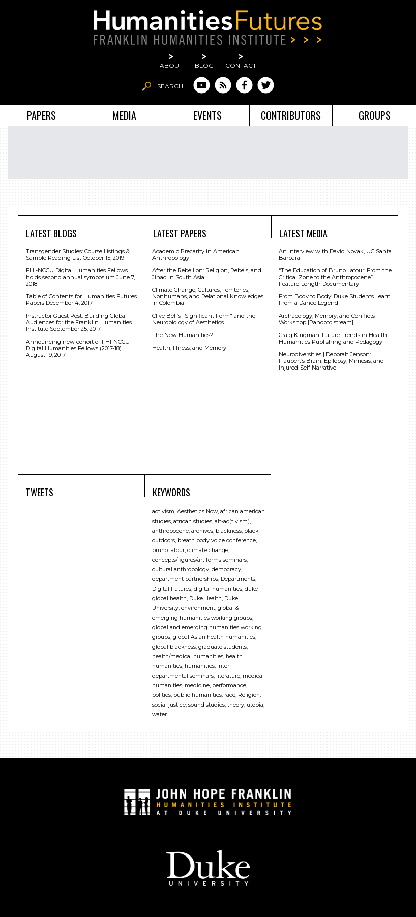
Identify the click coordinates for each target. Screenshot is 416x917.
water (159, 714)
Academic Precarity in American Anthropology (196, 254)
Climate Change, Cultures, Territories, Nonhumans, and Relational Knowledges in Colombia (207, 296)
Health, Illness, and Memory (189, 347)
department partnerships (185, 579)
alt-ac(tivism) (232, 521)
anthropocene (170, 531)
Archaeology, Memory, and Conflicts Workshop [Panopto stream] (327, 319)
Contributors (291, 115)
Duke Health (205, 598)
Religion (249, 695)
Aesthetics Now (197, 511)
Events (207, 115)
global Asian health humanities (214, 637)
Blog (204, 65)
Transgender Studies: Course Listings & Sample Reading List (78, 254)
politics (161, 695)
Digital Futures (171, 589)
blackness (229, 531)
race (229, 695)
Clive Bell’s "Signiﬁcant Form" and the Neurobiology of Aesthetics (203, 319)
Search (170, 86)
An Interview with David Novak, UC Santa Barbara (335, 254)
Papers (41, 115)
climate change (207, 550)
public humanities (197, 695)
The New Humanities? (182, 335)
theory (235, 704)
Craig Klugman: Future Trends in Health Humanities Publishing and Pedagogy (333, 338)
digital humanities (218, 589)
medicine (197, 685)
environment (198, 608)
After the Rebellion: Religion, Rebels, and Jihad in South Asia (206, 274)
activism (163, 511)
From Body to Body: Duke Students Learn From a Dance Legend (335, 300)
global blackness (174, 647)
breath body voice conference (216, 540)
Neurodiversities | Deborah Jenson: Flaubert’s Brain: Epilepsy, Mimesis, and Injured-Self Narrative (331, 361)
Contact (240, 65)
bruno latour (168, 550)
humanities (200, 666)
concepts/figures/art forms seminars (199, 560)
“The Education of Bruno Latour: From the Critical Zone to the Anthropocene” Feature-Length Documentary (335, 277)
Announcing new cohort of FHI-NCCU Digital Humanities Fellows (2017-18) (78, 345)
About (171, 65)
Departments (238, 579)
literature (228, 676)
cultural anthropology (180, 569)
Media (124, 115)
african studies (192, 521)
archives (202, 531)
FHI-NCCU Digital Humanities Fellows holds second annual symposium (77, 274)
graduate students (222, 647)
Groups (375, 115)
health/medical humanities (187, 656)
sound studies (206, 704)
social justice (169, 704)
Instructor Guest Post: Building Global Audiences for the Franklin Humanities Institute (79, 322)
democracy (226, 569)
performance (229, 685)
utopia (255, 704)
